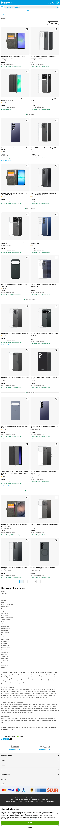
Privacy (17, 801)
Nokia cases (4, 637)
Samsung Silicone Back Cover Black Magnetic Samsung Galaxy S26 (43, 568)
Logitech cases (5, 621)
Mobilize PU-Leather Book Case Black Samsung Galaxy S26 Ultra (14, 525)
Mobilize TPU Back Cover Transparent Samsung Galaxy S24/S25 (43, 242)
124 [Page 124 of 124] (35, 581)
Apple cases (4, 593)
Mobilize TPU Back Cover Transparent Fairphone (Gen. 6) (43, 472)
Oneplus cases (5, 641)
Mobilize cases (5, 626)
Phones (30, 760)
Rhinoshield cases (6, 650)
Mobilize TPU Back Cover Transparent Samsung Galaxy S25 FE (43, 285)
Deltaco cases (5, 606)
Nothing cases (5, 639)
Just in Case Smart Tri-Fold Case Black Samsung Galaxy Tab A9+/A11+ (14, 99)
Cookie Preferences (40, 801)
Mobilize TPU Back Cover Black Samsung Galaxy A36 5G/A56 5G (44, 378)
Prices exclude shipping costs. (45, 797)
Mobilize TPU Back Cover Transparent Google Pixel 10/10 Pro (44, 334)
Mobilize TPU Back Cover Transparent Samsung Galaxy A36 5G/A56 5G (43, 57)
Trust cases (4, 663)
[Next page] (39, 581)
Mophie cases (4, 630)
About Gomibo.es (10, 801)
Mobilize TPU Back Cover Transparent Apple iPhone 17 (44, 148)
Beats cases (4, 598)
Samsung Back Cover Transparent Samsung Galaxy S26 (44, 427)
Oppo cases (4, 643)
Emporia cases (5, 609)
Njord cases (4, 634)
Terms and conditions (29, 801)
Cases (3, 14)
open (18, 736)
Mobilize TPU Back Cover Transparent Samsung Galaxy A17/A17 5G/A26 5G (43, 193)
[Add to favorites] (27, 29)
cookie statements (38, 819)
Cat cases (3, 600)
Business (30, 779)
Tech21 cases (4, 660)
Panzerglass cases (6, 647)
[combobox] (31, 7)
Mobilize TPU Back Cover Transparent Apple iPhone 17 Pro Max (15, 242)
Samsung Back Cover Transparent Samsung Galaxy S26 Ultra (14, 148)
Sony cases (4, 654)
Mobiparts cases (5, 628)
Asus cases (4, 596)
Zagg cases (4, 667)
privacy (29, 819)
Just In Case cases (6, 619)
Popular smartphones (30, 756)
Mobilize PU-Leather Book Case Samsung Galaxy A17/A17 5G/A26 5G (14, 193)
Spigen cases (4, 658)
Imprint (21, 801)
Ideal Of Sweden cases (7, 617)
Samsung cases (5, 652)
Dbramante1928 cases (7, 604)
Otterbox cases (5, 645)
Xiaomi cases (4, 665)
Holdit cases (4, 615)
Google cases (4, 613)
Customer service (30, 775)
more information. (45, 799)
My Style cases (5, 632)
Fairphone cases (5, 611)
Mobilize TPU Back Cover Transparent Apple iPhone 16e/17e (15, 378)
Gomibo (30, 784)
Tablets (30, 765)
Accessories (30, 770)
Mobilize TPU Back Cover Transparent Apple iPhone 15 (44, 525)
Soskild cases (4, 656)
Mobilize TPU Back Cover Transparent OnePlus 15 (14, 333)
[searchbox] (30, 7)
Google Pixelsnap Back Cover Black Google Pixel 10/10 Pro (14, 285)
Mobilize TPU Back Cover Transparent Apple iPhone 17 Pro (44, 99)
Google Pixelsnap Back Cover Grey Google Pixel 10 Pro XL (14, 427)
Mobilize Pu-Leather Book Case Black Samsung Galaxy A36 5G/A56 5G (13, 57)
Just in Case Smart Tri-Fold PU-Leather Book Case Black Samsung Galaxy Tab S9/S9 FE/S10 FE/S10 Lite (14, 473)
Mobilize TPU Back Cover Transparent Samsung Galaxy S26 (14, 568)
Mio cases (4, 624)
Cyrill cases (4, 602)
